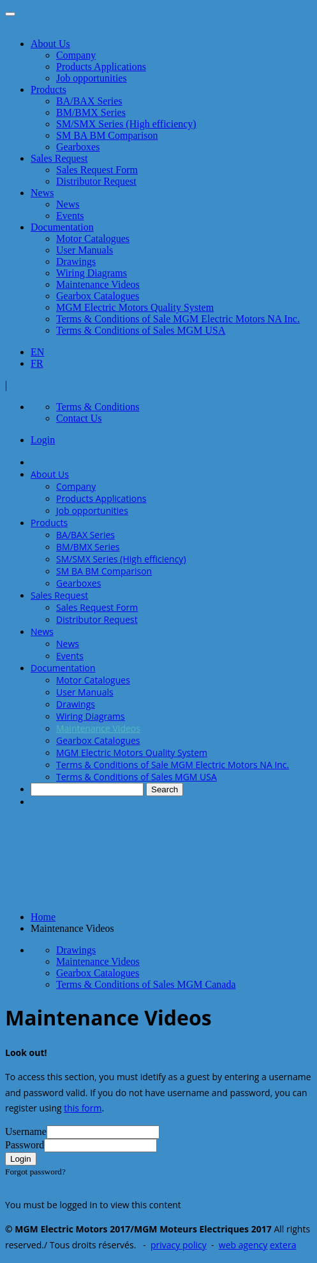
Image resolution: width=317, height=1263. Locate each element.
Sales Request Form (97, 169)
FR (37, 363)
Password (24, 1144)
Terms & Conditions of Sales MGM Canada (146, 984)
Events (70, 215)
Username (26, 1131)
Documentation (62, 227)
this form (82, 1108)
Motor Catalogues (92, 238)
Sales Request (59, 158)
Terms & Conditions (97, 406)
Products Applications (101, 66)
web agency (243, 1245)
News (42, 192)
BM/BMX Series (91, 112)
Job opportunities (91, 78)
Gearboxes (78, 146)
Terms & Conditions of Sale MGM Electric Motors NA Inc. (178, 318)
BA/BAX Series (89, 101)
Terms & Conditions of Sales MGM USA (141, 330)
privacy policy (179, 1245)
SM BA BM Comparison (107, 135)
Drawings (76, 261)
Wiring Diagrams (91, 273)
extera (283, 1245)
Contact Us (79, 418)
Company (76, 55)
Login (43, 439)
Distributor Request (96, 181)
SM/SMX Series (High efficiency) (126, 123)
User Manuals (84, 250)
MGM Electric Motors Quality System (135, 307)
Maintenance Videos (98, 284)
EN (37, 351)
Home (43, 916)
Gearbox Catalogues (97, 295)
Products (48, 89)
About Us (50, 43)
